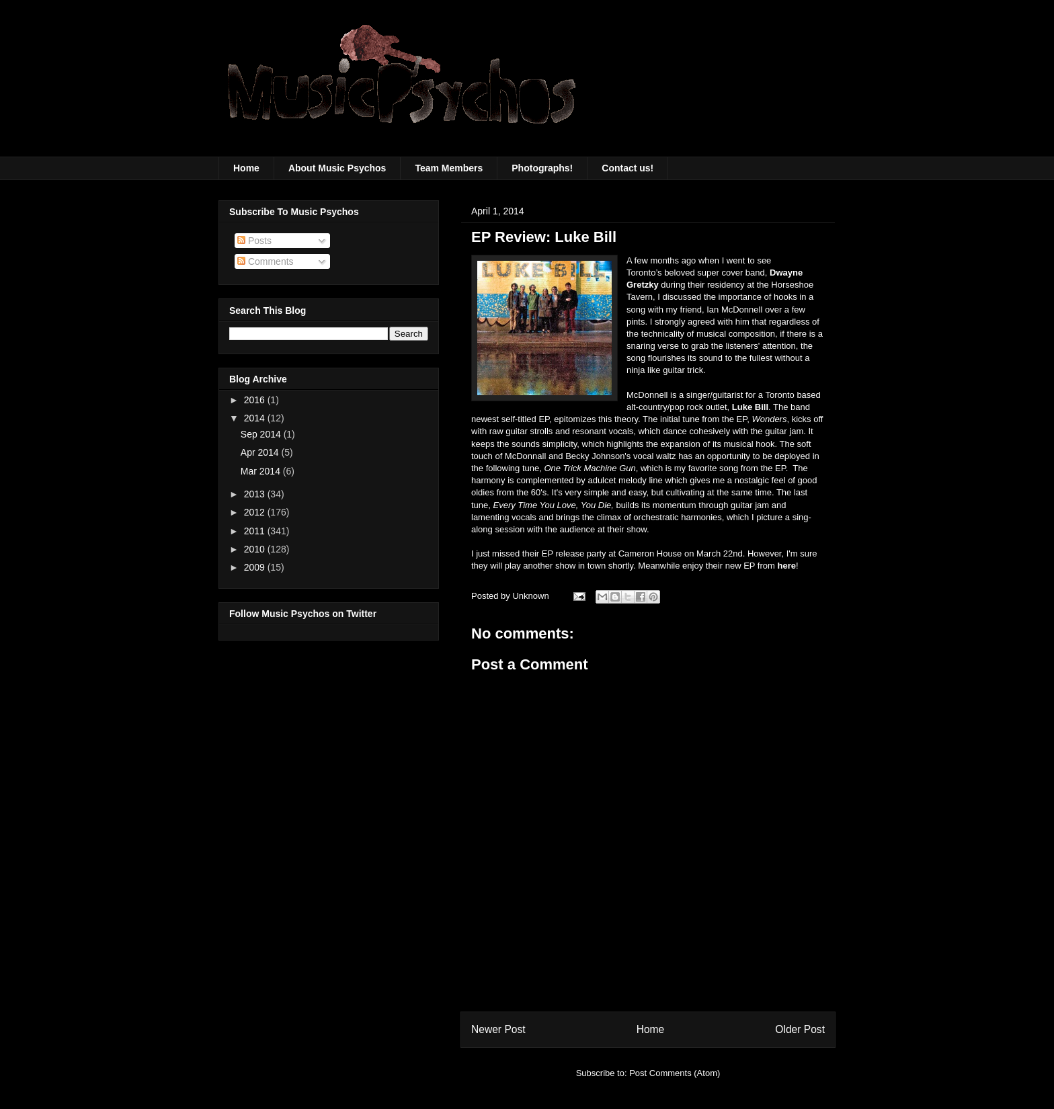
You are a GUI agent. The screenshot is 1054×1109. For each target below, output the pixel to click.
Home (246, 168)
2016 (256, 400)
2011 (256, 531)
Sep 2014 (262, 434)
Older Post (800, 1029)
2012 (256, 512)
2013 (256, 494)
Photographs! (542, 168)
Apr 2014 (261, 452)
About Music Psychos (337, 168)
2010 (256, 549)
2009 (256, 567)
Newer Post (498, 1029)
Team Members (449, 168)
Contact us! (627, 168)
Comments (265, 261)
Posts (254, 240)
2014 (256, 418)
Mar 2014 (262, 471)
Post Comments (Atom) (674, 1073)
